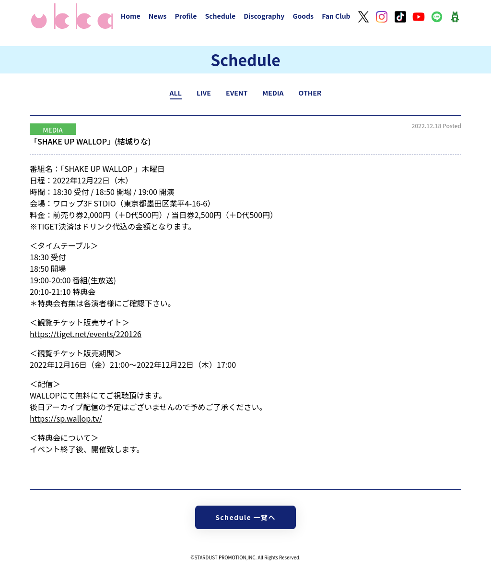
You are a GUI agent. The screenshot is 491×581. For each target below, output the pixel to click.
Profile (186, 16)
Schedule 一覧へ (245, 517)
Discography (264, 16)
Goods (303, 16)
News (158, 16)
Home (130, 16)
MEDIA (272, 92)
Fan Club (336, 16)
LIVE (204, 92)
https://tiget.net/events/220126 (85, 333)
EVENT (236, 92)
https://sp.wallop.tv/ (66, 418)
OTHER (310, 92)
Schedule (220, 16)
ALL (176, 92)
